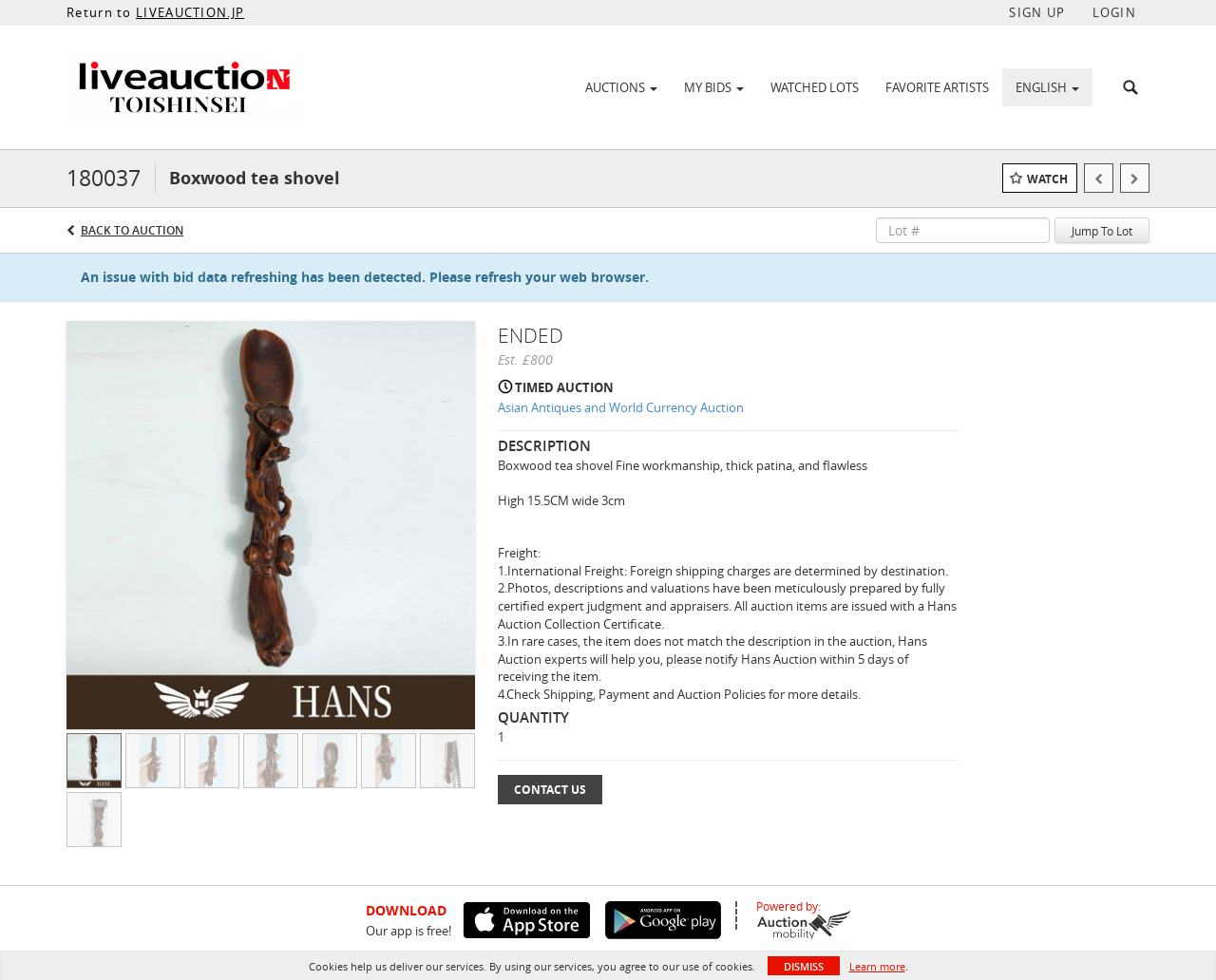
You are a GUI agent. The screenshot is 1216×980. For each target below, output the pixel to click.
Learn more (877, 966)
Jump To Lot (1102, 230)
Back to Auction (132, 230)
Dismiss (804, 966)
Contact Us (550, 790)
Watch (1047, 179)
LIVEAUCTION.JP (190, 12)
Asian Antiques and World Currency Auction (621, 407)
